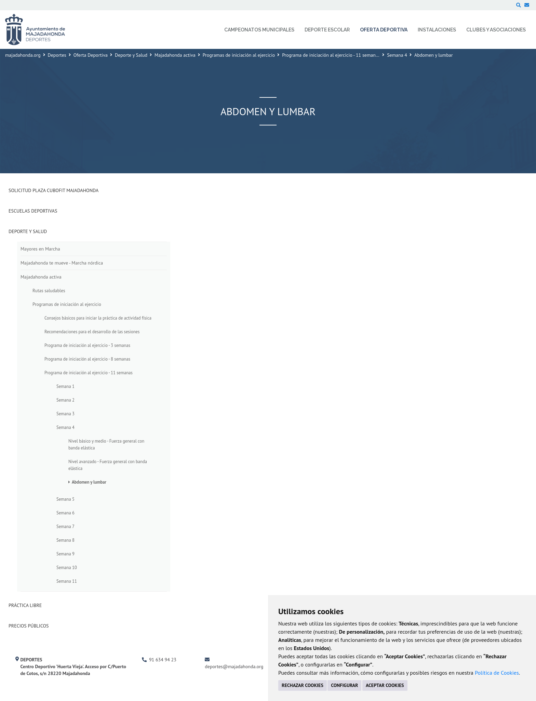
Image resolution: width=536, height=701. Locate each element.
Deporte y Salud (131, 55)
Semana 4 (397, 55)
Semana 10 (66, 567)
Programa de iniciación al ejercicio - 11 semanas (331, 55)
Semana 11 (66, 581)
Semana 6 (65, 512)
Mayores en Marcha (40, 249)
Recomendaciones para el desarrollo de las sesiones (91, 331)
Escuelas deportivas (33, 211)
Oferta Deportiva (90, 55)
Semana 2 (65, 400)
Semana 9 (65, 553)
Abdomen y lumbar (89, 482)
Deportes (57, 55)
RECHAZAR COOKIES (302, 685)
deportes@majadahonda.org (234, 666)
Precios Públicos (29, 626)
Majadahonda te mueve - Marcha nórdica (62, 263)
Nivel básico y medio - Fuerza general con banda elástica (106, 444)
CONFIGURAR (344, 685)
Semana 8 (65, 540)
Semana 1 (65, 386)
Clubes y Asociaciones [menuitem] (496, 29)
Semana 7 (65, 526)
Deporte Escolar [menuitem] (327, 29)
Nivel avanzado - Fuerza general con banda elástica (107, 465)
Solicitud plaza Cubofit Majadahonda (53, 190)
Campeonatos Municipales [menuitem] (259, 29)
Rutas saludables (48, 290)
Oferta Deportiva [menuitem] (383, 29)
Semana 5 (65, 499)
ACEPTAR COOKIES (385, 685)
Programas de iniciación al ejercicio (239, 55)
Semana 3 (65, 413)
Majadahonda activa (175, 55)
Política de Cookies (497, 672)
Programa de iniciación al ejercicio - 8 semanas (87, 359)
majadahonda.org (23, 55)
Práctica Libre (25, 605)
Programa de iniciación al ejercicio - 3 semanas (87, 345)
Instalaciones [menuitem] (437, 29)
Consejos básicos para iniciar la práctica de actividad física (97, 318)
